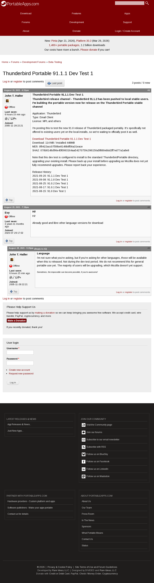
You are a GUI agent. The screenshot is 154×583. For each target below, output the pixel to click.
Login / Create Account (127, 31)
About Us (86, 501)
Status (85, 545)
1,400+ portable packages (64, 45)
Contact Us (87, 539)
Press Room (88, 514)
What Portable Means (92, 533)
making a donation (45, 312)
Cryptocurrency (110, 573)
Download (25, 13)
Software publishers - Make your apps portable (30, 507)
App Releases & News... (19, 424)
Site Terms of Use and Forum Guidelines (96, 567)
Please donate (88, 49)
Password (13, 359)
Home (5, 62)
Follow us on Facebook (95, 462)
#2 (149, 207)
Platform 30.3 (83, 40)
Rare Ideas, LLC (60, 570)
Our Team (87, 507)
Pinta (54, 40)
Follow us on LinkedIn (95, 469)
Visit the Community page (97, 425)
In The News (88, 520)
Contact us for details (17, 514)
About (26, 31)
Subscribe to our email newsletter (100, 440)
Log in (6, 81)
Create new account (19, 370)
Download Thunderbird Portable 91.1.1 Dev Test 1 (61, 138)
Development (77, 22)
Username (13, 348)
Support (127, 22)
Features (76, 13)
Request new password (21, 373)
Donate (76, 31)
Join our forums (92, 432)
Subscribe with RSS (94, 447)
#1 (149, 90)
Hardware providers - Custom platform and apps (31, 501)
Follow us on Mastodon (96, 476)
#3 (149, 248)
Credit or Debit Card (59, 573)
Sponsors (86, 526)
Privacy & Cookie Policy (60, 567)
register (18, 81)
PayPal (74, 573)
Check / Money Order (90, 573)
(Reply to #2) (40, 249)
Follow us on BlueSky (95, 454)
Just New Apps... (15, 431)
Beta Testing (55, 62)
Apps (127, 13)
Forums (26, 22)
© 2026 (41, 567)
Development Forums (34, 62)
